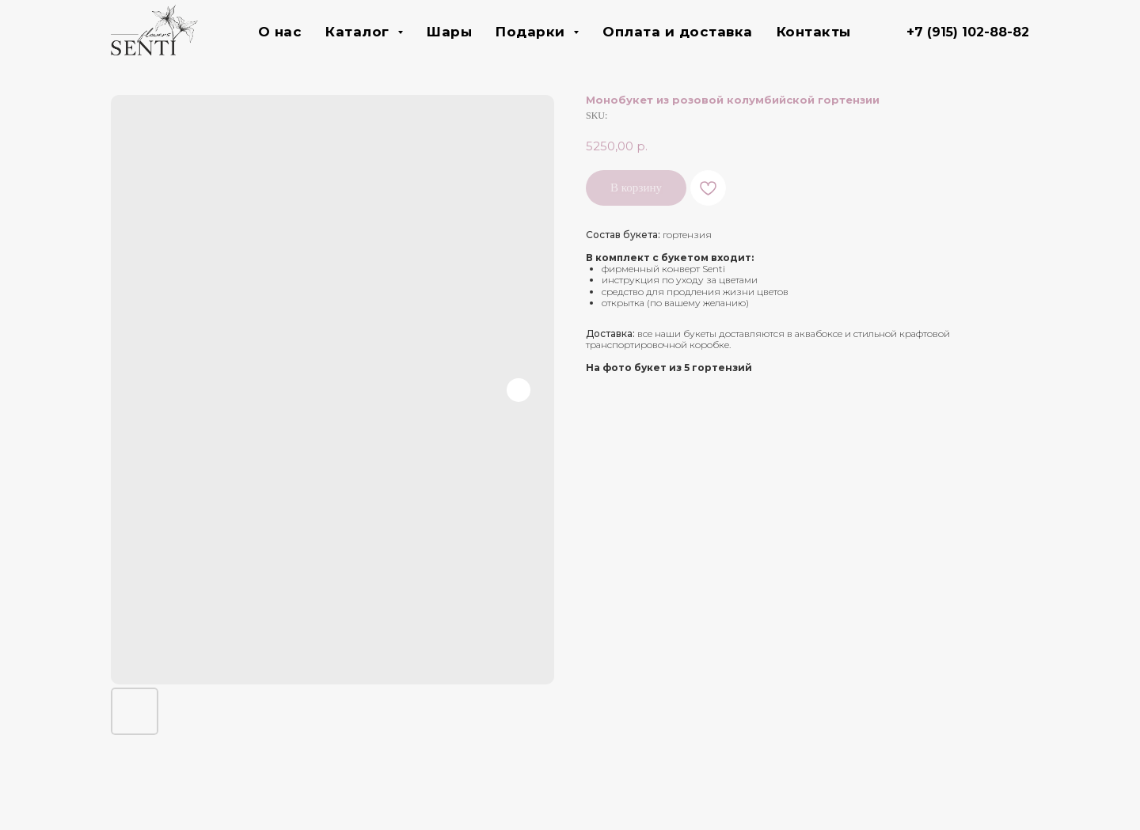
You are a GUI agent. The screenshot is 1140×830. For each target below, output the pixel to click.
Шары (449, 32)
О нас (280, 32)
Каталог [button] (359, 32)
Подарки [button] (532, 32)
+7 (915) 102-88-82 (967, 32)
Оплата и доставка (677, 32)
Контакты (814, 32)
